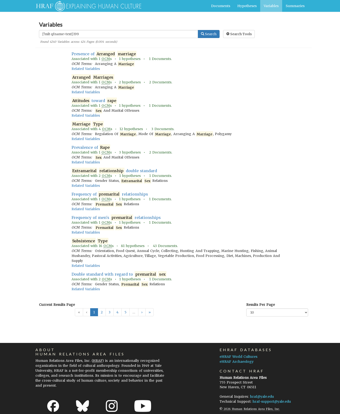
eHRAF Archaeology (237, 361)
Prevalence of (91, 147)
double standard (114, 170)
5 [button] (125, 312)
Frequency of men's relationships (116, 217)
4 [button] (117, 312)
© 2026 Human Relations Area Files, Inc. (250, 409)
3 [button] (109, 312)
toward (94, 100)
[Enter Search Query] (118, 34)
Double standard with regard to (119, 274)
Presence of (104, 53)
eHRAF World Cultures (238, 356)
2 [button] (102, 312)
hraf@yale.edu (262, 396)
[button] (142, 312)
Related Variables (86, 69)
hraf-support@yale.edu (272, 401)
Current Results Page (57, 305)
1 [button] (94, 312)
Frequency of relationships (110, 194)
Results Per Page (260, 305)
